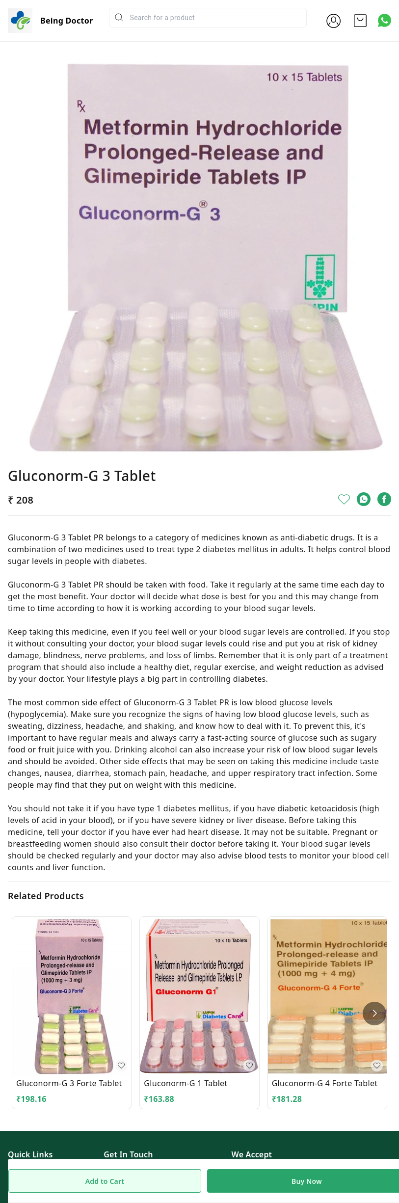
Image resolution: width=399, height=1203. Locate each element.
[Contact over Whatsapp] (384, 20)
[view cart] (360, 20)
